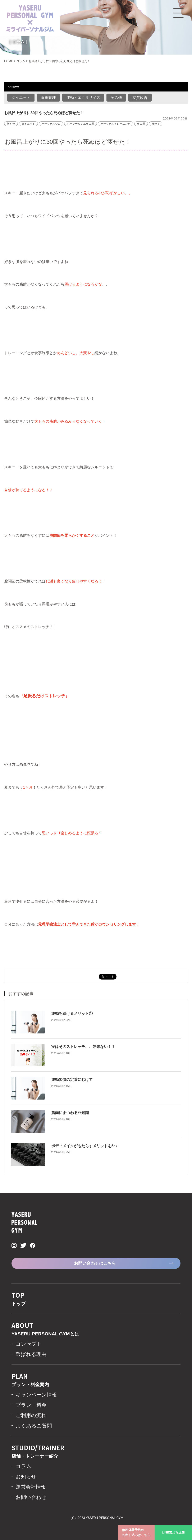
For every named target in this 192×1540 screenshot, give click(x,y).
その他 (116, 97)
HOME (8, 61)
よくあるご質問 (34, 1426)
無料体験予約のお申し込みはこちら (136, 1532)
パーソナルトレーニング (116, 123)
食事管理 (48, 97)
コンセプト (29, 1344)
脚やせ (11, 123)
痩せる (156, 123)
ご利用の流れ (31, 1415)
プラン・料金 (31, 1405)
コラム (20, 61)
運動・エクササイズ (83, 97)
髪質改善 (139, 97)
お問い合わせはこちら (95, 1263)
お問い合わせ (31, 1497)
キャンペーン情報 (36, 1395)
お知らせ (26, 1476)
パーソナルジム (51, 123)
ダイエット (21, 97)
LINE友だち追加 (173, 1532)
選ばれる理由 (31, 1354)
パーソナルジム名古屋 (80, 123)
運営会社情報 (31, 1487)
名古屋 (141, 123)
